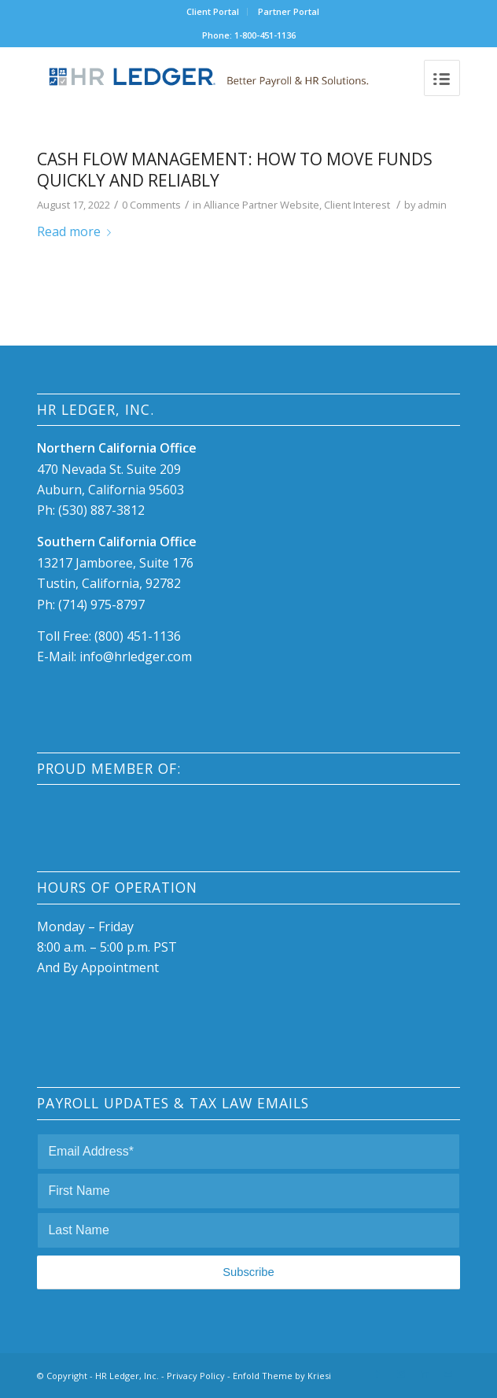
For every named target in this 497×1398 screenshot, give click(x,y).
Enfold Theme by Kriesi (282, 1375)
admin (432, 205)
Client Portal (212, 11)
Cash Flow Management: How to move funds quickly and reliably (235, 169)
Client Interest (357, 205)
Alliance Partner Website (261, 205)
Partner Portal (288, 11)
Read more (77, 231)
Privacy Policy (196, 1375)
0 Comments (151, 205)
